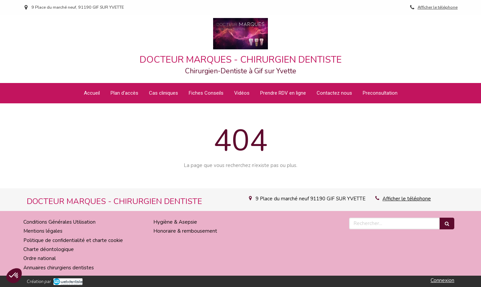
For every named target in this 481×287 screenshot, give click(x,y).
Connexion (442, 280)
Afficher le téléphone (438, 7)
